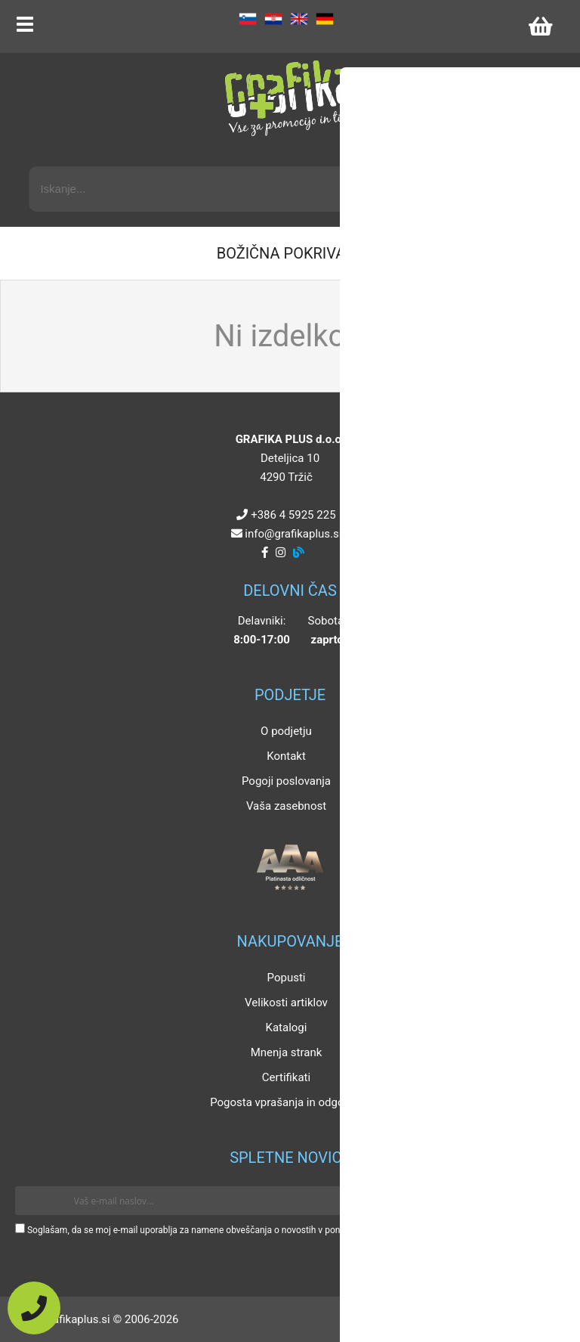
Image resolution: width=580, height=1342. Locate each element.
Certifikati (286, 1077)
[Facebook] (264, 552)
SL (248, 19)
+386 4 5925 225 (293, 515)
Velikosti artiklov (286, 1002)
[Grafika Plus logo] (290, 98)
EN (299, 19)
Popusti (286, 977)
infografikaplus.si (293, 534)
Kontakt (286, 756)
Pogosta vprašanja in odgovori (286, 1102)
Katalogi (286, 1027)
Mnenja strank (286, 1052)
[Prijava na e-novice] (543, 1200)
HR (273, 19)
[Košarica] (540, 26)
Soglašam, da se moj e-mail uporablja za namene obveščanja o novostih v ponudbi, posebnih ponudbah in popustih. (258, 1230)
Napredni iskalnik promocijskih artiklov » (455, 152)
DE (325, 19)
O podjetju (286, 731)
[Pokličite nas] (34, 1308)
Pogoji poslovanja (286, 781)
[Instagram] (280, 552)
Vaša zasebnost (286, 806)
